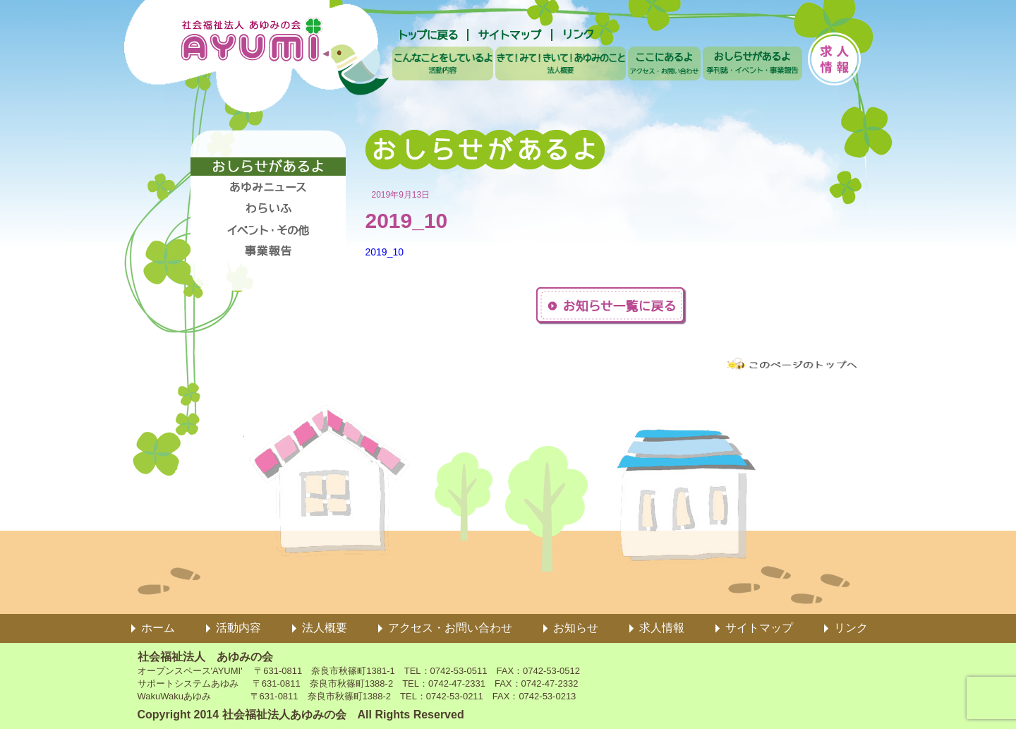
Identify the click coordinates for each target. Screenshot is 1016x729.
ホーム (158, 628)
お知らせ (575, 628)
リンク (851, 628)
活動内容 (238, 628)
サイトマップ (759, 628)
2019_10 (384, 252)
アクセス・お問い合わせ (450, 628)
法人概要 (324, 628)
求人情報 (661, 628)
